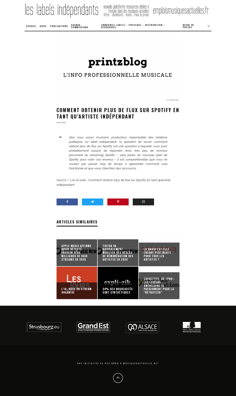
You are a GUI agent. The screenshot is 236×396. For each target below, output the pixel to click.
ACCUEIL (31, 26)
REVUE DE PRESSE (188, 26)
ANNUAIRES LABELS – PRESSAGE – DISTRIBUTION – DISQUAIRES (133, 26)
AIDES (43, 26)
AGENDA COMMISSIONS (79, 26)
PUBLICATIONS (59, 26)
